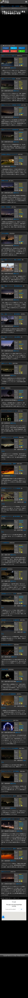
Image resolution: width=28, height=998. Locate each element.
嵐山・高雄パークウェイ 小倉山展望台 (10, 337)
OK (21, 909)
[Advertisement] (14, 29)
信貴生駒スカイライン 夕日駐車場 (9, 437)
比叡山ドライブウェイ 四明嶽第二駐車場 (11, 105)
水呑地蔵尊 (4, 569)
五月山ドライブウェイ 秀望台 (8, 848)
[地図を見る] (13, 67)
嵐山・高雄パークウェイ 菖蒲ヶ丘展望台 (11, 259)
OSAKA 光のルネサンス (7, 720)
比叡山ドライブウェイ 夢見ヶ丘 (8, 55)
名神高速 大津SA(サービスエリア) (9, 154)
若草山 (3, 388)
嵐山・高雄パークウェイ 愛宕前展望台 (10, 314)
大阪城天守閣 (4, 669)
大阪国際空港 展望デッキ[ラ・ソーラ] (10, 819)
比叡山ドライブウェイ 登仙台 (8, 78)
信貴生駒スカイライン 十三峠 (8, 593)
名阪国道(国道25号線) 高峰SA (8, 463)
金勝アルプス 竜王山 (6, 363)
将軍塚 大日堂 (4, 180)
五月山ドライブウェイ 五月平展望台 (10, 771)
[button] (14, 916)
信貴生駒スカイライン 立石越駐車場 (10, 620)
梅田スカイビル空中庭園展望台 (8, 694)
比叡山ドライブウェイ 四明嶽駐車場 (9, 129)
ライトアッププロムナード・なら (9, 411)
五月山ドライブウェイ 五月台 (8, 796)
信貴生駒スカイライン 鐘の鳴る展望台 (10, 516)
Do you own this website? (11, 909)
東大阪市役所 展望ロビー (7, 644)
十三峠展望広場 (5, 542)
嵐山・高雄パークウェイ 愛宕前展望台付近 (11, 286)
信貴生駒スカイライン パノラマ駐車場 (10, 488)
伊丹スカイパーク (5, 871)
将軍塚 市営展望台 (6, 207)
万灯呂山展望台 (5, 233)
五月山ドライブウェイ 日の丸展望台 (9, 748)
